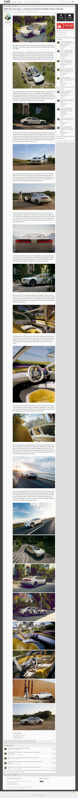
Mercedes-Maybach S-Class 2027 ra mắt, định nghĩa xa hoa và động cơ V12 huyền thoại (66, 62)
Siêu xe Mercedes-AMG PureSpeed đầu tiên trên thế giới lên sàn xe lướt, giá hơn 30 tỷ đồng (67, 79)
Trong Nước (62, 97)
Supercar (9, 749)
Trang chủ (14, 2)
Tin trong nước (60, 89)
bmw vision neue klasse (26, 11)
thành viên (61, 17)
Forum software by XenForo (39, 794)
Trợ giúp (67, 792)
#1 (54, 14)
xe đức (37, 11)
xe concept (33, 11)
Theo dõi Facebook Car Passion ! (18, 737)
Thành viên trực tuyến (62, 32)
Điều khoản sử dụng (53, 792)
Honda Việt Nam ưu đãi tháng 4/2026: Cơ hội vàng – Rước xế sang (66, 120)
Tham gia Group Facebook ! (18, 736)
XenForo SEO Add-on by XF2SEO (39, 795)
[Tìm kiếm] (73, 2)
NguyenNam (7, 11)
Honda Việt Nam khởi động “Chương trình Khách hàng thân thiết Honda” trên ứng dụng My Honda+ (66, 129)
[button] (20, 2)
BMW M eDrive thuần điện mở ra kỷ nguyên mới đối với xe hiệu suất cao (24, 767)
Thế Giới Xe (20, 755)
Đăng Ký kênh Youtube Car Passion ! (19, 735)
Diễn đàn (26, 2)
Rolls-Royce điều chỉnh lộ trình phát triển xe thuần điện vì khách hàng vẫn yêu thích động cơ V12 (66, 70)
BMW (18, 749)
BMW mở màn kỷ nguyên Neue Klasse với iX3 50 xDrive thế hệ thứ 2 (23, 757)
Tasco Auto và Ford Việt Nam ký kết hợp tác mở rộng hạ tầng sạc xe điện (67, 101)
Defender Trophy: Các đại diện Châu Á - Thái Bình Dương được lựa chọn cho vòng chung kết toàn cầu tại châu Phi (66, 52)
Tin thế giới (59, 39)
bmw (20, 11)
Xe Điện (19, 764)
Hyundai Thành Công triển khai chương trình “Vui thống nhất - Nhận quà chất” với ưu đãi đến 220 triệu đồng (66, 110)
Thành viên (38, 2)
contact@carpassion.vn (14, 784)
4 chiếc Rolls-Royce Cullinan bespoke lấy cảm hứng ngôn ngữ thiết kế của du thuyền (67, 43)
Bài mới (31, 2)
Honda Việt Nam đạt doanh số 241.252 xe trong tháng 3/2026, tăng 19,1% (66, 92)
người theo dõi (69, 17)
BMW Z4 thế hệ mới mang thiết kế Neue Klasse (18, 748)
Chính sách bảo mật (61, 792)
